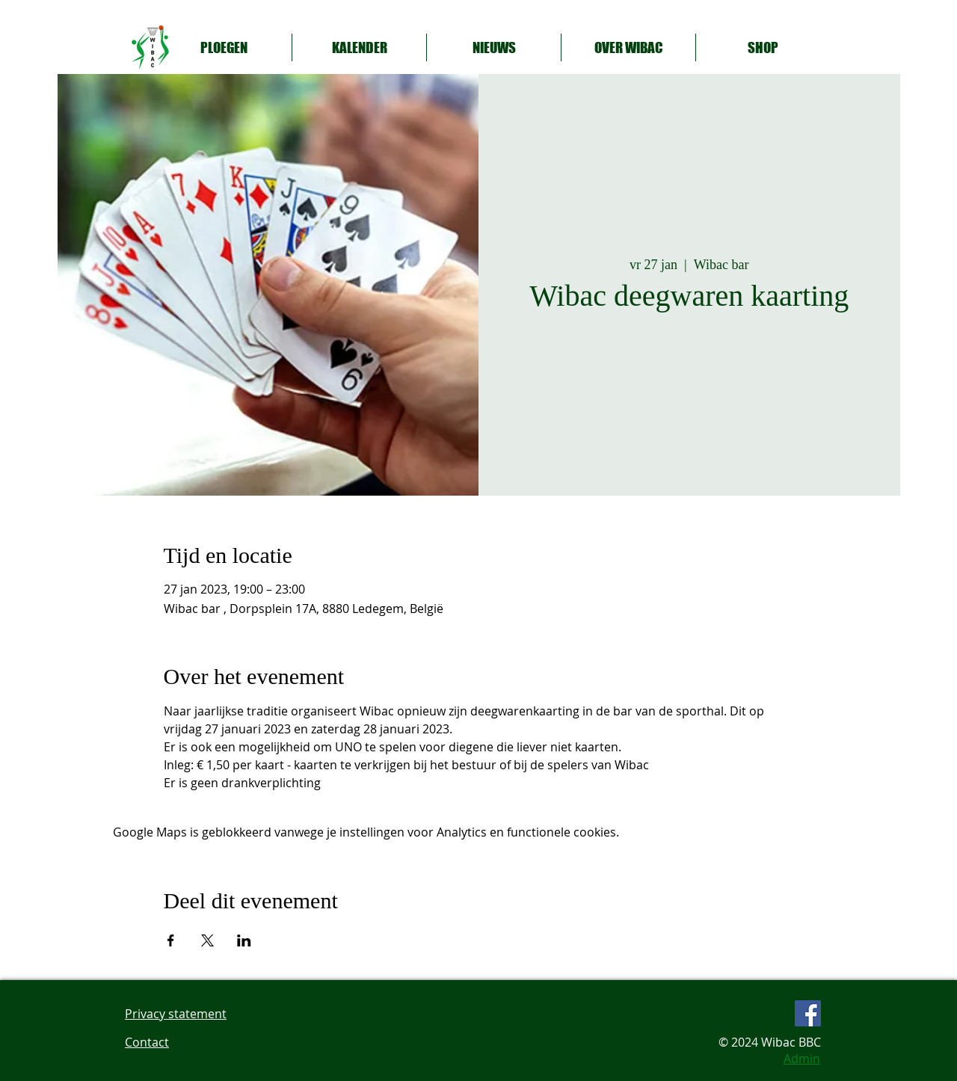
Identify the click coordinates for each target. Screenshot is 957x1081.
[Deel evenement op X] (207, 940)
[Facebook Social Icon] (808, 1013)
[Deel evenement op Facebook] (171, 940)
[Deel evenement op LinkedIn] (244, 940)
